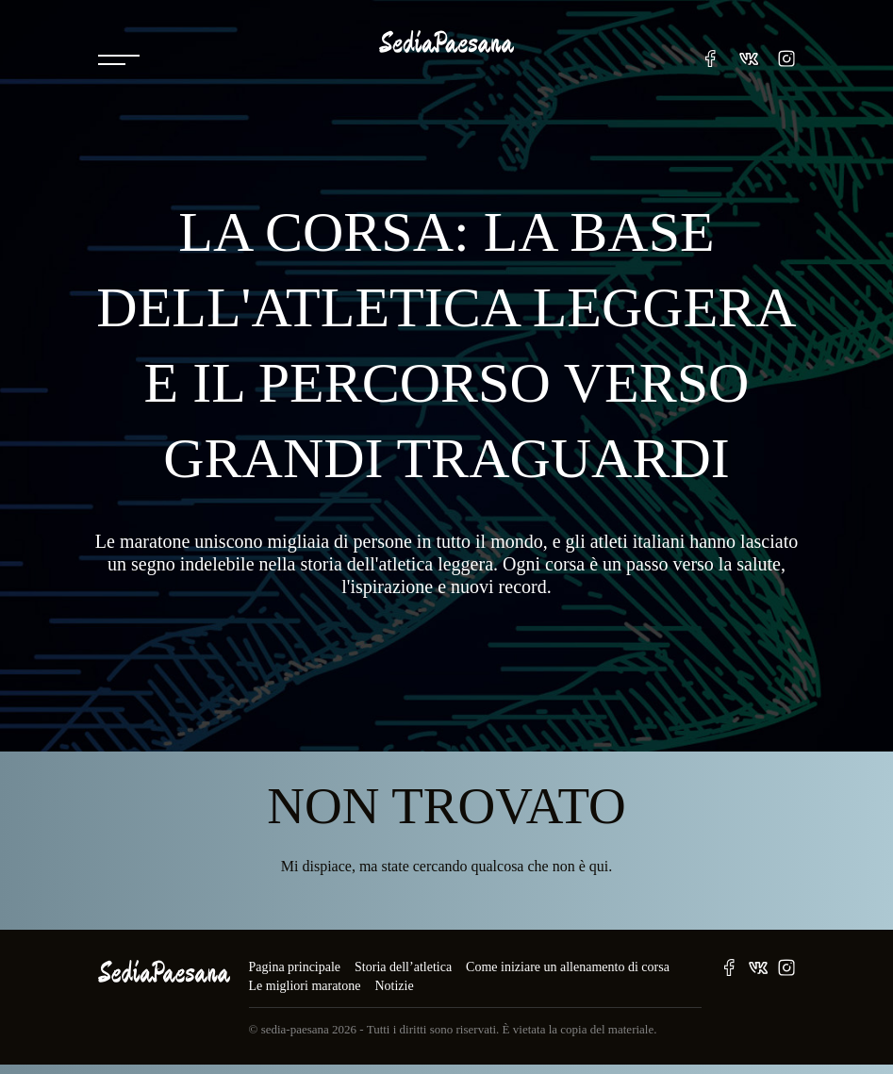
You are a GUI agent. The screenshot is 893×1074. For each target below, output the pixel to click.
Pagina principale (295, 967)
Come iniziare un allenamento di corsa (568, 967)
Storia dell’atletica (403, 967)
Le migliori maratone (305, 986)
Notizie (393, 986)
